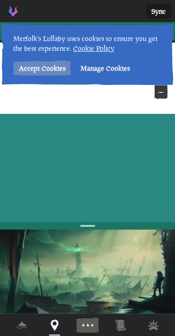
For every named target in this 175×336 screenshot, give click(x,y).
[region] (87, 168)
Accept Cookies (42, 68)
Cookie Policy (93, 48)
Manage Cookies (105, 68)
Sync (158, 11)
